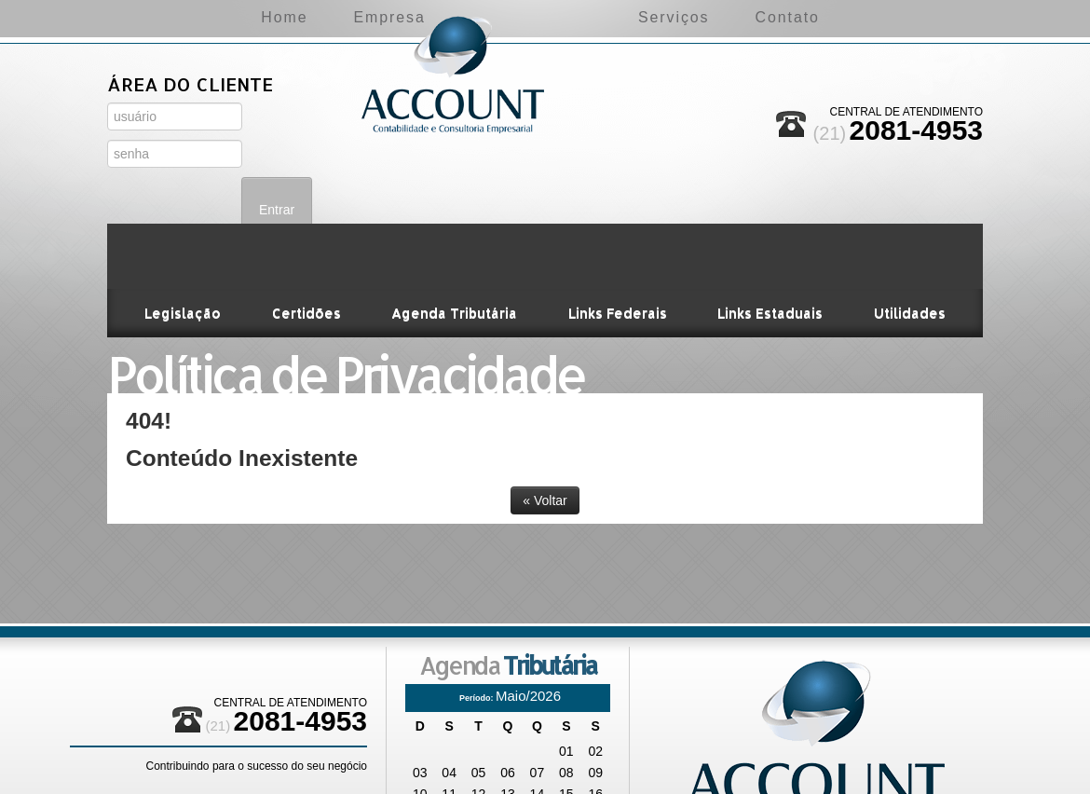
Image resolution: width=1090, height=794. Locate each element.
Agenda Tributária (455, 247)
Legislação (184, 247)
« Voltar (544, 435)
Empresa (309, 17)
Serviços (754, 17)
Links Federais (616, 247)
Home (203, 17)
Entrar (279, 135)
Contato (869, 17)
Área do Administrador (176, 186)
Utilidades (908, 247)
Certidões (307, 247)
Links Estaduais (769, 247)
